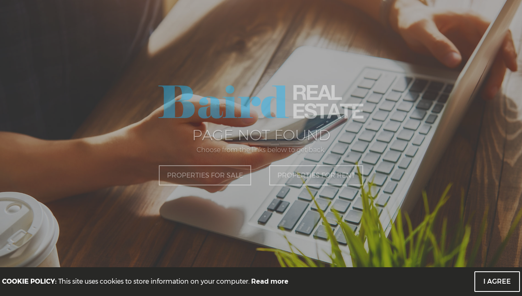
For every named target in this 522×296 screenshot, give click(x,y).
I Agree (497, 281)
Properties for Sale (205, 175)
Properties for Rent (316, 175)
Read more (269, 281)
